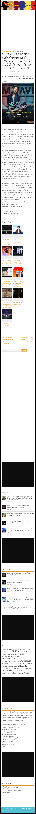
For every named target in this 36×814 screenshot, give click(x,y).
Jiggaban (11, 744)
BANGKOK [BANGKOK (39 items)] (22, 649)
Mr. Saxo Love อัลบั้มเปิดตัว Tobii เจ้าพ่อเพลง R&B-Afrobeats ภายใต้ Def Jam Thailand (16, 608)
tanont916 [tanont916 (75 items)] (7, 670)
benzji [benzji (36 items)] (9, 652)
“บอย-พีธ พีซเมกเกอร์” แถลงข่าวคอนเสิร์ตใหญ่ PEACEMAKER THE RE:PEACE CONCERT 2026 (20, 530)
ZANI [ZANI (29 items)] (3, 673)
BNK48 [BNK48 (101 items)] (15, 651)
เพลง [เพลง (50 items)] (27, 673)
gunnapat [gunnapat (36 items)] (15, 656)
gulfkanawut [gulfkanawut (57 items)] (7, 656)
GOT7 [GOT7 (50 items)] (22, 654)
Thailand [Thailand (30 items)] (15, 671)
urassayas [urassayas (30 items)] (30, 671)
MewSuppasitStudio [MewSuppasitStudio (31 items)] (7, 663)
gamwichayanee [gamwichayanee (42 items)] (7, 654)
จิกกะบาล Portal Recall (14, 727)
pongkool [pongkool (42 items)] (21, 668)
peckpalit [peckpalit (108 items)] (21, 665)
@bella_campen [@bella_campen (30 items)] (8, 649)
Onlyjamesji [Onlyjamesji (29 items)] (13, 666)
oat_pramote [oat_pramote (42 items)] (6, 666)
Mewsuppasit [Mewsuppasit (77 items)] (24, 660)
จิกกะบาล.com (13, 743)
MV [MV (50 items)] (13, 663)
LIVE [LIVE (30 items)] (3, 661)
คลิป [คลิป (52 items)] (5, 673)
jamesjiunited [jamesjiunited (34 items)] (22, 656)
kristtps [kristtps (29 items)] (31, 659)
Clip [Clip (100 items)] (22, 651)
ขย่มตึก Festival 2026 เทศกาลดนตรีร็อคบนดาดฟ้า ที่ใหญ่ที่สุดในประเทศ (19, 506)
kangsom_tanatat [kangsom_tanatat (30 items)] (19, 659)
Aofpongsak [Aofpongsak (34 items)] (16, 649)
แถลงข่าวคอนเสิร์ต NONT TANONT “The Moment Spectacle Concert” (19, 522)
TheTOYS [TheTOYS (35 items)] (19, 671)
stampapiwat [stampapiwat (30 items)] (28, 668)
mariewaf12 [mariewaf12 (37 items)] (14, 661)
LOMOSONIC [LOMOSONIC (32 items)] (7, 661)
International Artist (23, 72)
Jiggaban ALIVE (11, 732)
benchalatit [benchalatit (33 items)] (5, 652)
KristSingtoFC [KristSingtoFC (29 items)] (26, 659)
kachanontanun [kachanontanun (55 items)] (8, 658)
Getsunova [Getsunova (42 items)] (15, 654)
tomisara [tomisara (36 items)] (24, 671)
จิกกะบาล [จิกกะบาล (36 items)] (10, 673)
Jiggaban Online (11, 734)
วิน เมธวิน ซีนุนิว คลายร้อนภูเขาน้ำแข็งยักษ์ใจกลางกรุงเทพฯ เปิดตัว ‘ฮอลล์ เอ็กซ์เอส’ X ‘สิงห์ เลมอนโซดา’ (19, 498)
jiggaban (5, 72)
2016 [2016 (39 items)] (3, 649)
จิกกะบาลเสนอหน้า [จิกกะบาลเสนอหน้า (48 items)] (19, 673)
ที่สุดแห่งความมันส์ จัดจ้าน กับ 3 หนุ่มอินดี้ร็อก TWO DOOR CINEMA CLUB (26, 339)
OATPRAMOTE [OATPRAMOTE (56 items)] (28, 663)
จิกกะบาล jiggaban (13, 726)
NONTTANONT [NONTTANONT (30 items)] (18, 663)
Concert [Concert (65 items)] (28, 651)
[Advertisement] (17, 29)
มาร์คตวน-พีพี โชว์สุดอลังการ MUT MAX (18, 304)
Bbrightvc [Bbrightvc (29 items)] (28, 649)
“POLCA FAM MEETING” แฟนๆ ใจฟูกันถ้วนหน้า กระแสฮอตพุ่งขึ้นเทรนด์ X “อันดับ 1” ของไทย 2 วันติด (20, 599)
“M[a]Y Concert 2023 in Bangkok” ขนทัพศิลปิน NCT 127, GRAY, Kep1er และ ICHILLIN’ (18, 285)
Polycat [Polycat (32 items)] (16, 668)
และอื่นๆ (4, 746)
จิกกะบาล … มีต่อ (19, 720)
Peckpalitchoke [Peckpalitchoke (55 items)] (8, 668)
